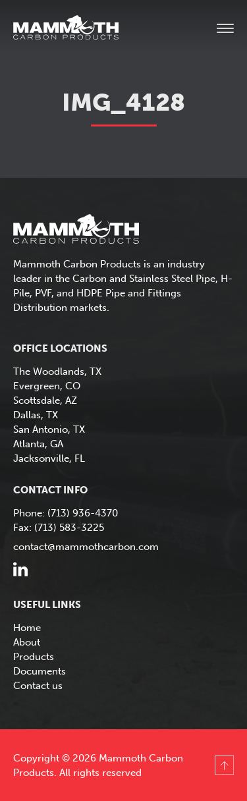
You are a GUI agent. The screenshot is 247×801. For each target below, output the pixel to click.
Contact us (38, 686)
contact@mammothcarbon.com (86, 547)
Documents (39, 671)
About (26, 642)
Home (27, 628)
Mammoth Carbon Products (79, 29)
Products (33, 657)
